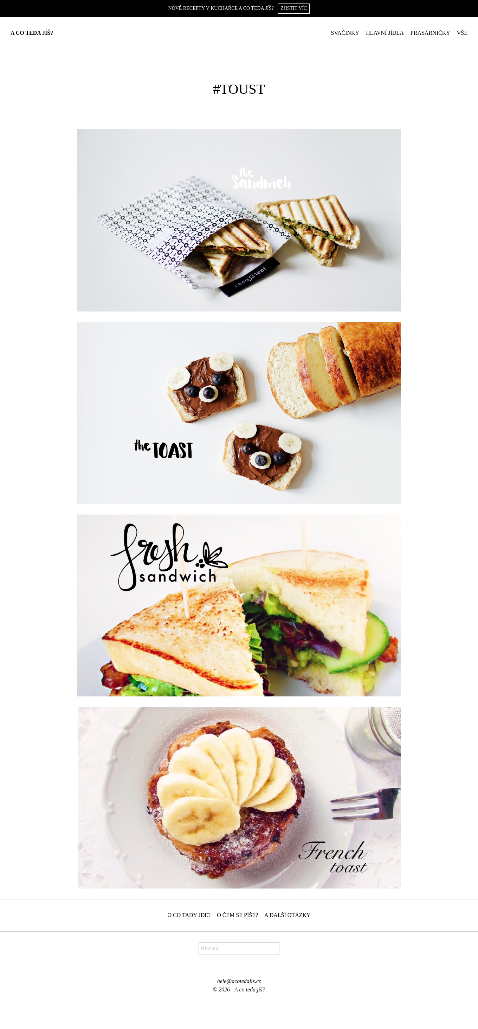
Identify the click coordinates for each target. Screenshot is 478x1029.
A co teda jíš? (32, 33)
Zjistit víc (293, 8)
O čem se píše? (237, 915)
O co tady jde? (189, 915)
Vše (462, 33)
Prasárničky (430, 33)
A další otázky (287, 915)
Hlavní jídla (385, 33)
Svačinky (345, 33)
